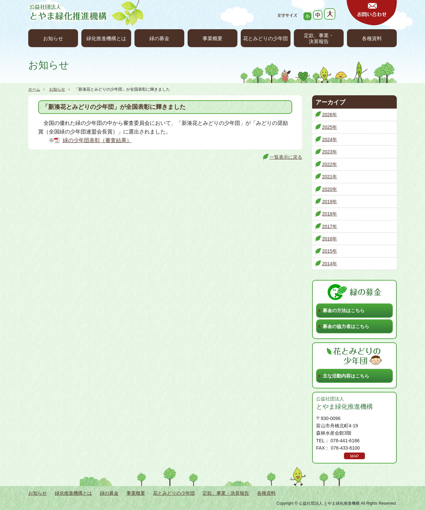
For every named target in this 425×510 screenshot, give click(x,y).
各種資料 (372, 38)
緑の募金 (159, 38)
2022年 (329, 164)
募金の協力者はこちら (346, 326)
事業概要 (212, 38)
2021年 (329, 176)
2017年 (329, 226)
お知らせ (53, 38)
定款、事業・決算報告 (319, 38)
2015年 (329, 251)
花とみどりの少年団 (265, 38)
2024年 (329, 139)
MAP (354, 456)
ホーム (34, 89)
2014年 (329, 263)
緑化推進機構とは (106, 38)
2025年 (329, 127)
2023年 (329, 151)
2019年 (329, 201)
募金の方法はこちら (344, 310)
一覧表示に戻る (286, 157)
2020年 (329, 189)
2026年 (329, 114)
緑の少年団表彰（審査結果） (97, 140)
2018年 (329, 213)
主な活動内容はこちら (346, 376)
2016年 (329, 238)
